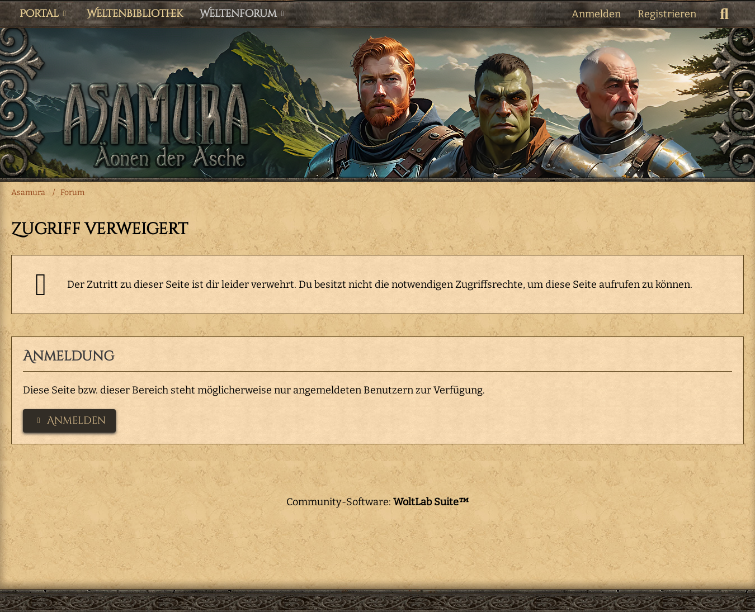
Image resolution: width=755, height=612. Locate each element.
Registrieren (667, 14)
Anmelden (596, 14)
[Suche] (724, 14)
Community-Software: (377, 502)
